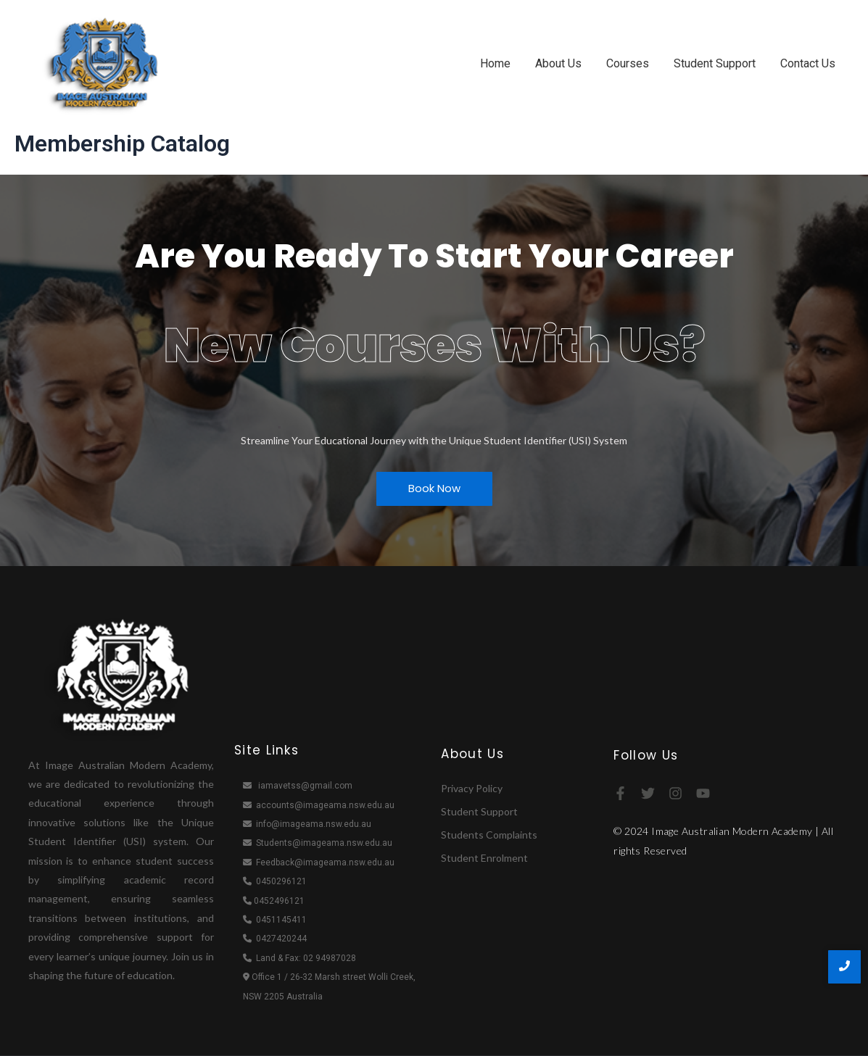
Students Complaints (489, 834)
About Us (558, 63)
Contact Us (807, 63)
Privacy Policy (472, 788)
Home (495, 63)
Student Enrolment (484, 858)
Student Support (715, 63)
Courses (627, 63)
